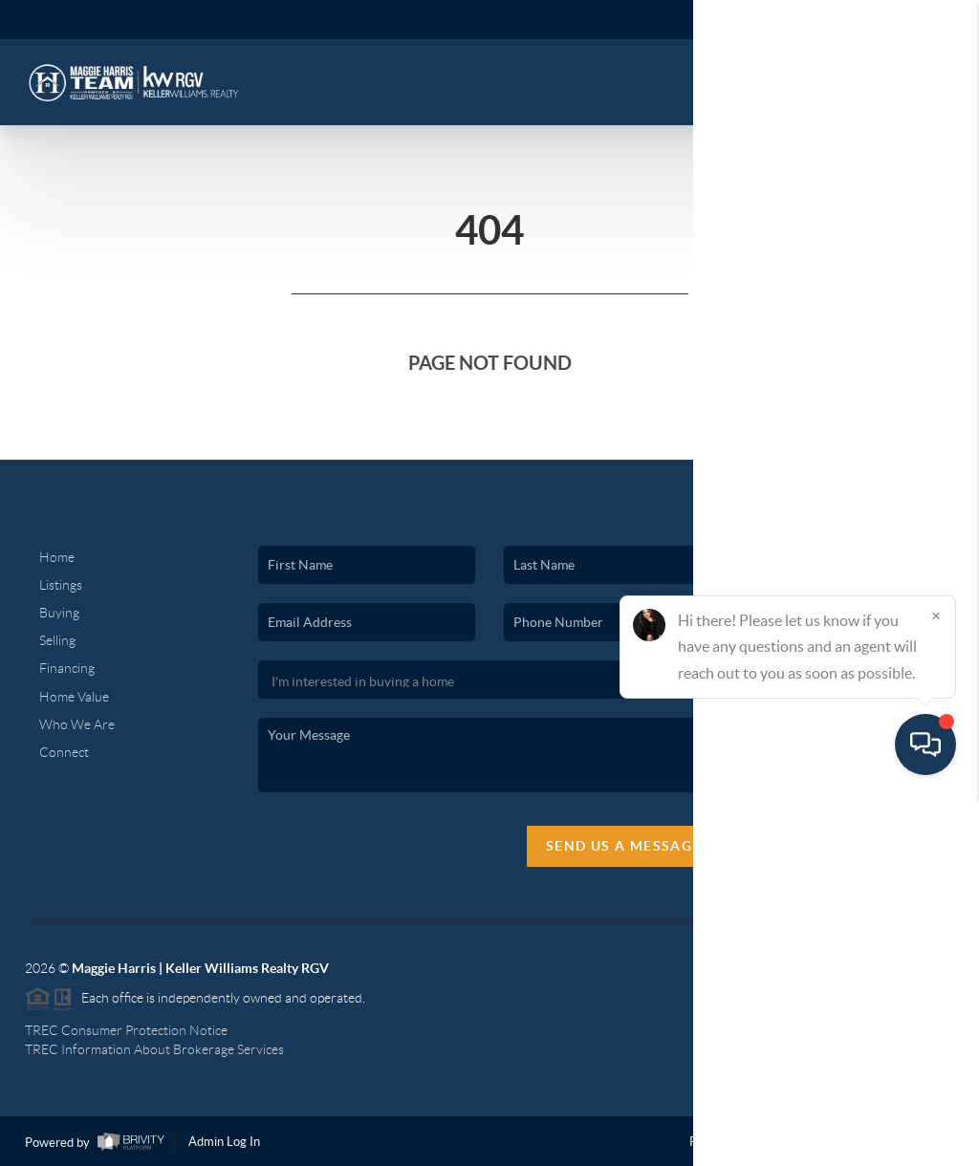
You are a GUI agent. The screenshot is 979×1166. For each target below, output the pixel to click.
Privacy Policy (727, 1141)
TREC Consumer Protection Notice (126, 1030)
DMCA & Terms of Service (861, 1141)
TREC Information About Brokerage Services (154, 1049)
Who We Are (77, 724)
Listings (60, 585)
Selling (57, 640)
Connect (64, 752)
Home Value (74, 696)
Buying (59, 612)
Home (57, 557)
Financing (67, 668)
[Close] (936, 982)
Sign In (905, 20)
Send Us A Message (624, 845)
